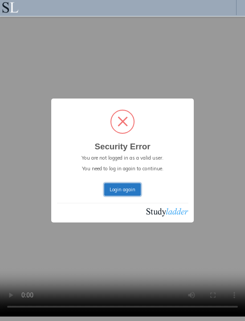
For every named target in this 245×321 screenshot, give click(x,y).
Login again (122, 189)
